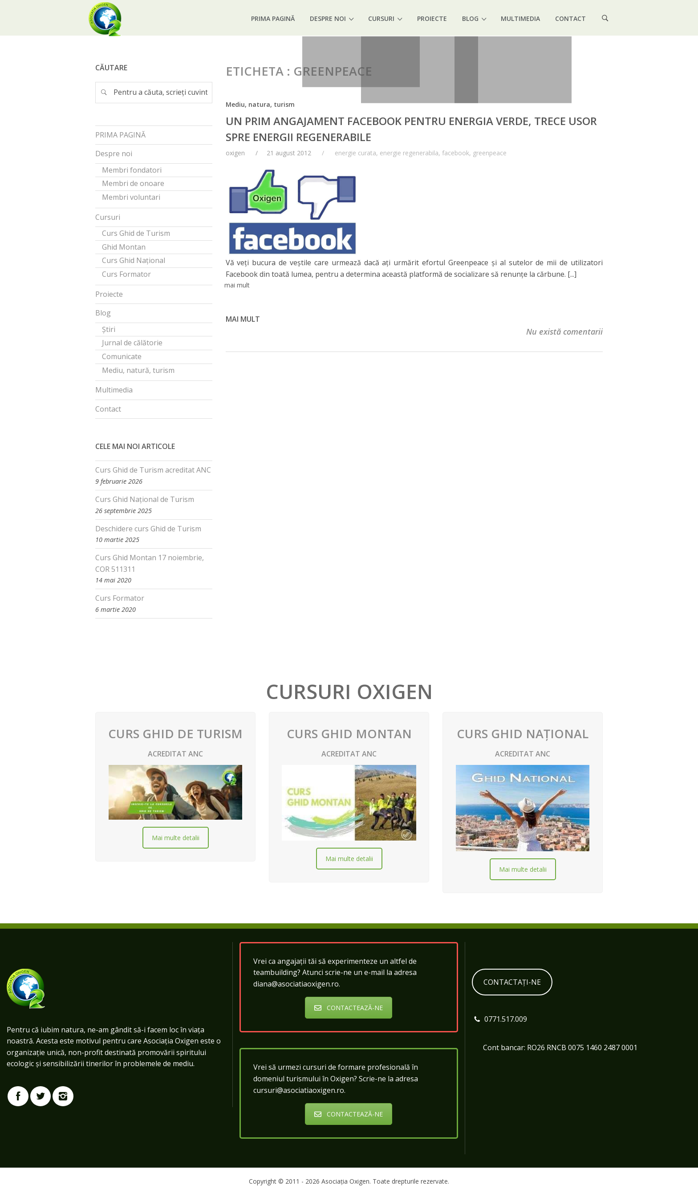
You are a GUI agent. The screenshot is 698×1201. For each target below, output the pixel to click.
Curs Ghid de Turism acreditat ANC (153, 470)
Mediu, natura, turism (260, 104)
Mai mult (243, 319)
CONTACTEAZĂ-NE (348, 1007)
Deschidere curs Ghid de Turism (148, 529)
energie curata (355, 153)
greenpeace (490, 153)
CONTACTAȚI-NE (512, 982)
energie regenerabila (409, 153)
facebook (455, 153)
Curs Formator (119, 598)
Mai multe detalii (175, 837)
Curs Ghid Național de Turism (144, 499)
